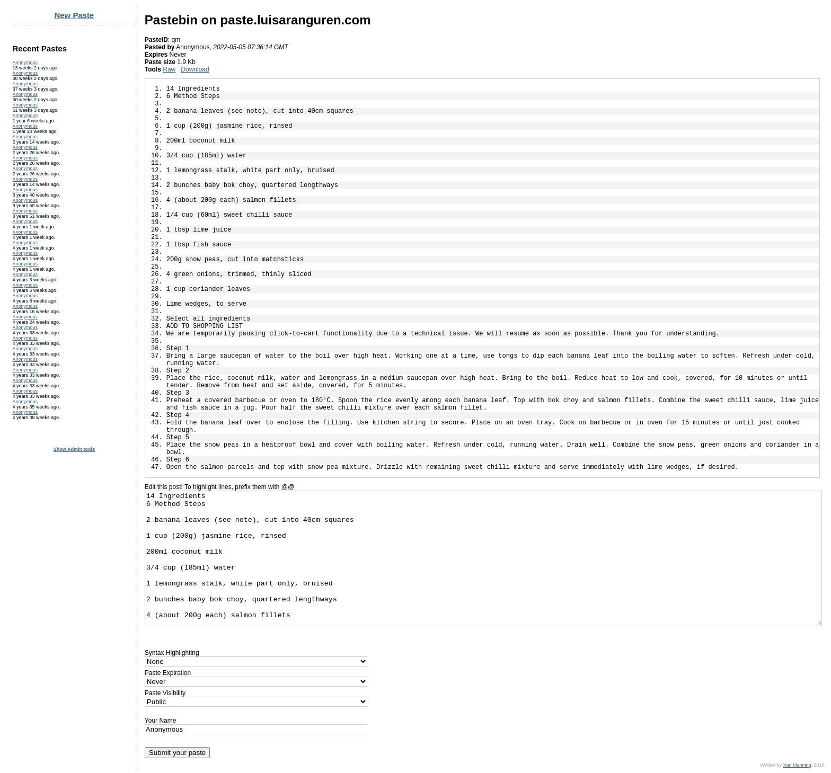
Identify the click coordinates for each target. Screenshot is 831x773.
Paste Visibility (165, 693)
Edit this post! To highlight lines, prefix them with (219, 487)
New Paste (74, 15)
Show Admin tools (74, 449)
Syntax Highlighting (172, 652)
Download (195, 69)
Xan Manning (797, 765)
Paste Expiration (168, 673)
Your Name (160, 720)
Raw (169, 69)
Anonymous (25, 62)
